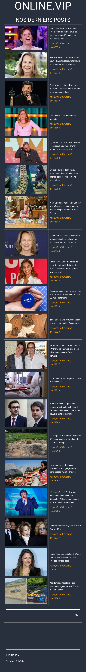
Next (77, 615)
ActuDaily (20, 661)
